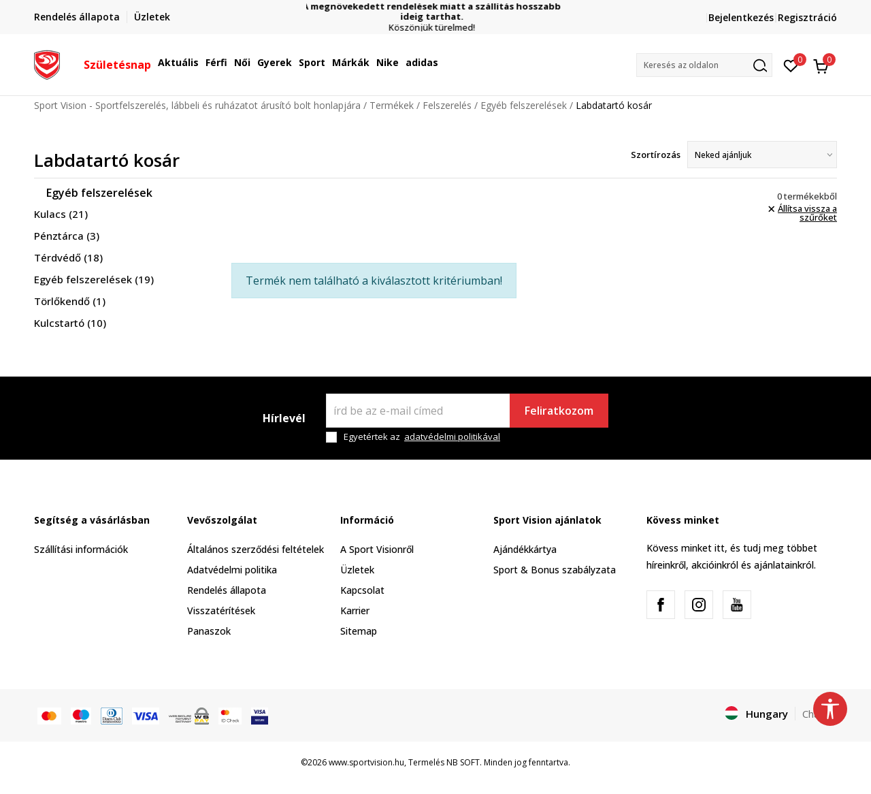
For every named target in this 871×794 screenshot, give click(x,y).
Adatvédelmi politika (232, 569)
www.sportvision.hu (366, 762)
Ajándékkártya (525, 549)
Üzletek (357, 569)
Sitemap (358, 630)
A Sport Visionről (377, 549)
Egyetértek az (422, 437)
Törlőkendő (69, 301)
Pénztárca (66, 235)
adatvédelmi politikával (452, 436)
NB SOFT (463, 762)
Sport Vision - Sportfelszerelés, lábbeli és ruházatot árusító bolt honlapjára (197, 105)
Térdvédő (68, 257)
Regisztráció (807, 17)
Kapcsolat (362, 590)
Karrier (354, 610)
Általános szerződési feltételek (255, 549)
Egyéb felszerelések (523, 105)
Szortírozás (655, 154)
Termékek (391, 105)
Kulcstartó (70, 323)
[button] (704, 65)
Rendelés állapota (226, 590)
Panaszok (209, 630)
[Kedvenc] (791, 64)
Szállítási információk (81, 549)
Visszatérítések (221, 610)
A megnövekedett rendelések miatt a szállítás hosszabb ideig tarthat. (435, 11)
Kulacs (61, 214)
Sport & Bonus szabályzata (554, 569)
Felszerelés (447, 105)
